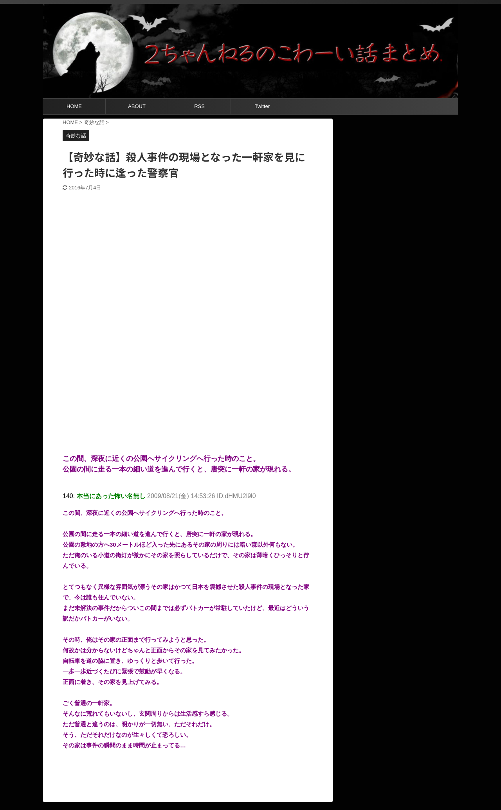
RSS (199, 106)
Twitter (262, 106)
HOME (74, 106)
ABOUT (137, 106)
